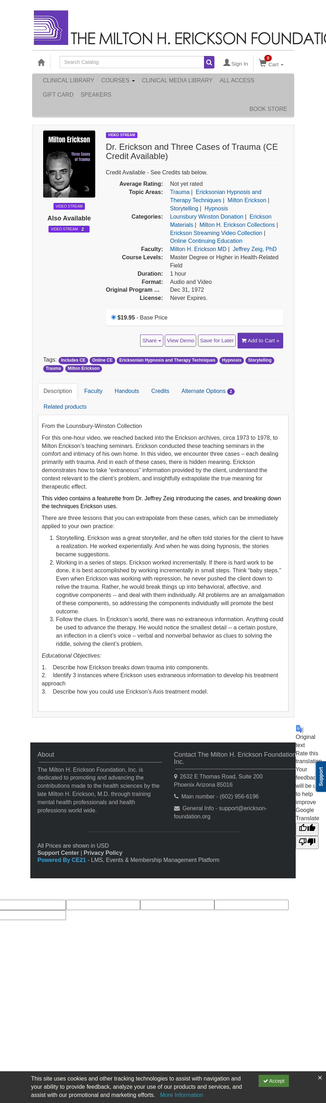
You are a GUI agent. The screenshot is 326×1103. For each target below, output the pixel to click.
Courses (118, 80)
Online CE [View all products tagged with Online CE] (102, 360)
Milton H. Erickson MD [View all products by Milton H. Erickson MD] (198, 249)
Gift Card (58, 95)
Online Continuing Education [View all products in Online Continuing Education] (206, 241)
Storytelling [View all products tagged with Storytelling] (259, 360)
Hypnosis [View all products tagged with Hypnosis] (231, 360)
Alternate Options (208, 391)
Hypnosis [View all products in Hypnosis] (216, 208)
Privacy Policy (103, 853)
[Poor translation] (307, 842)
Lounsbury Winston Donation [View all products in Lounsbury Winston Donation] (206, 217)
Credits (160, 391)
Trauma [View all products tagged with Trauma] (53, 368)
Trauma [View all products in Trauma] (180, 192)
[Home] (41, 62)
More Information (181, 1095)
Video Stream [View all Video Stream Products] (121, 135)
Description (58, 391)
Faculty (93, 391)
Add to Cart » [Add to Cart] (260, 340)
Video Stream (68, 229)
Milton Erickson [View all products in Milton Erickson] (247, 200)
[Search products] (209, 62)
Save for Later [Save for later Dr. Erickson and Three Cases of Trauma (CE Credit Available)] (217, 340)
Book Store (268, 109)
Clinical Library (68, 80)
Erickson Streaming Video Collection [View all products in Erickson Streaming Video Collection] (216, 233)
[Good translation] (307, 829)
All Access (237, 80)
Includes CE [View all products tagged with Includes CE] (73, 360)
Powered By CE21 (62, 860)
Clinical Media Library (177, 80)
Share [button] (151, 340)
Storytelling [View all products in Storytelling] (184, 208)
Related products (65, 407)
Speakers (96, 95)
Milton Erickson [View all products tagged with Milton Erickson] (84, 368)
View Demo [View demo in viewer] (180, 340)
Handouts (127, 391)
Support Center (58, 853)
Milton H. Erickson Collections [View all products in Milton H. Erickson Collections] (237, 225)
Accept (274, 1081)
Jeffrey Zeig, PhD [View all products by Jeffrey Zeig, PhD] (255, 249)
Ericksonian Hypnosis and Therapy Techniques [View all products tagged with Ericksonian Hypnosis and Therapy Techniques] (167, 360)
